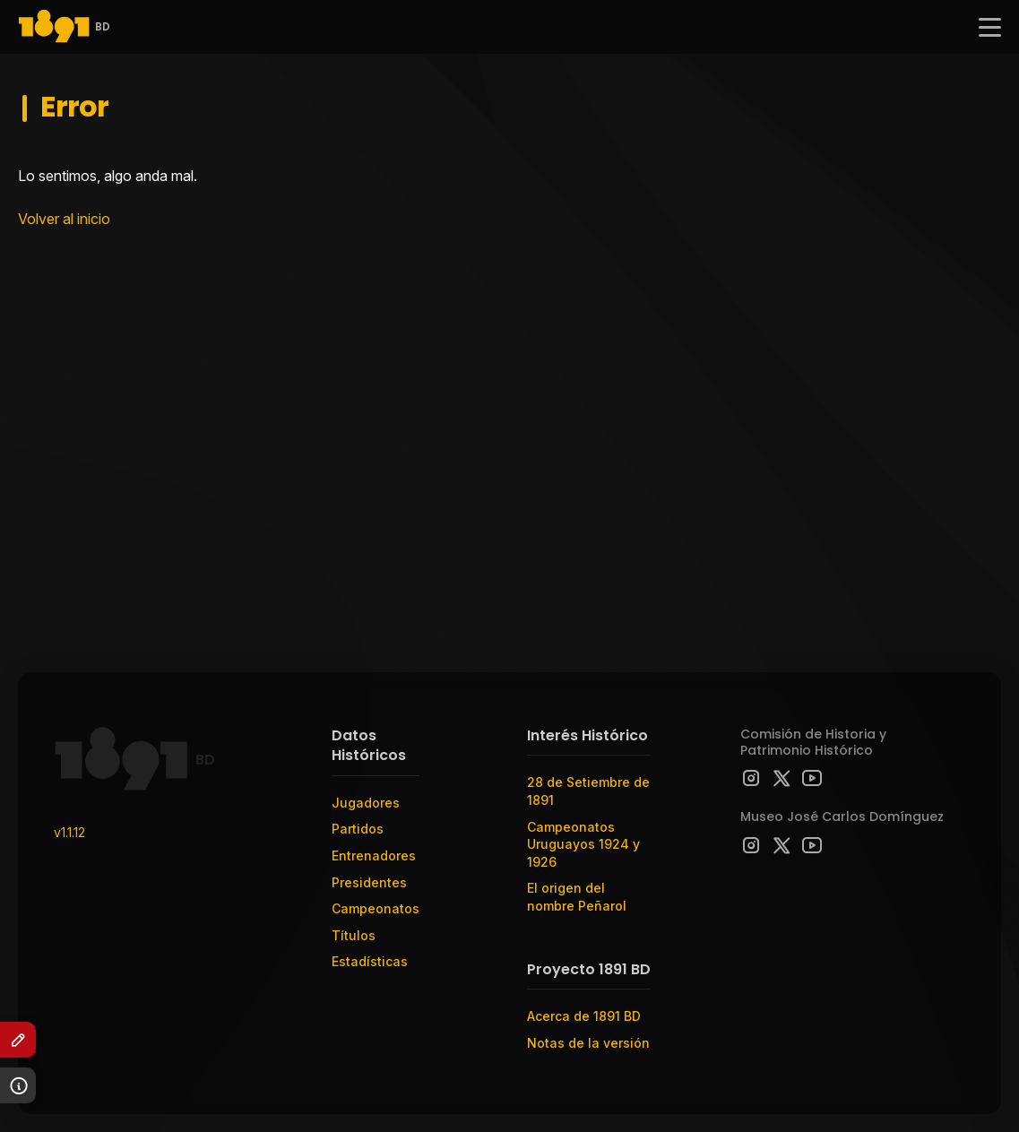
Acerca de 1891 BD (584, 1016)
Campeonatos (375, 908)
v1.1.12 (69, 832)
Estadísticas (370, 961)
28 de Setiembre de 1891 (588, 791)
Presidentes (369, 882)
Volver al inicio (64, 219)
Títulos (354, 935)
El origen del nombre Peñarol (576, 896)
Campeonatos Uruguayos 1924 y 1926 (583, 844)
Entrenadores (374, 855)
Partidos (358, 828)
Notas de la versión (588, 1042)
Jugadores (366, 802)
